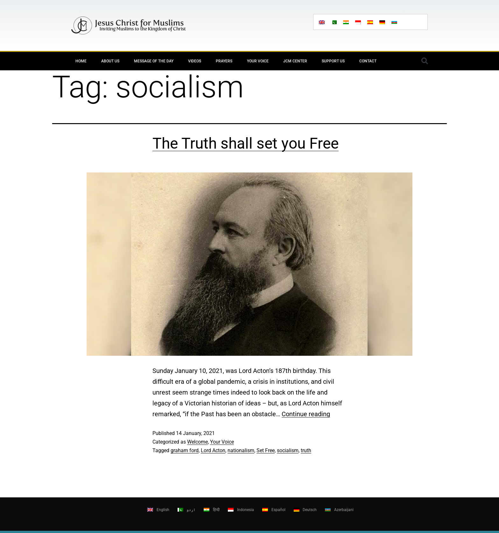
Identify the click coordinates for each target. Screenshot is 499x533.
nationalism (241, 450)
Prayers (224, 61)
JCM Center (295, 61)
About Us (110, 61)
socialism (288, 450)
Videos (194, 61)
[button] (424, 61)
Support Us (333, 61)
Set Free (266, 450)
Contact (367, 61)
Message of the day (153, 61)
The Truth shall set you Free (245, 143)
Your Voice (258, 61)
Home (81, 61)
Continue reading (306, 414)
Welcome (197, 442)
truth (306, 450)
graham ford (185, 450)
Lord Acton (213, 450)
